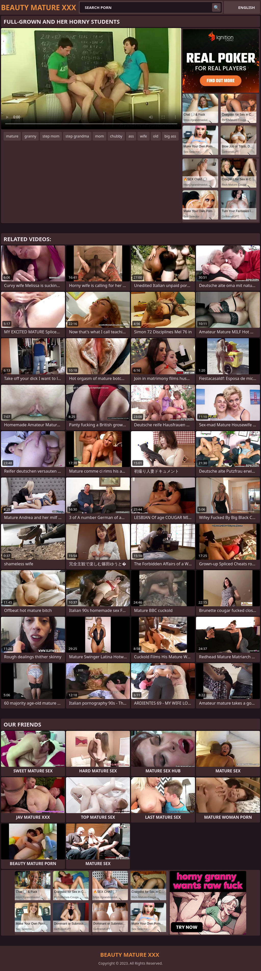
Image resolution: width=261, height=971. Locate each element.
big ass (170, 136)
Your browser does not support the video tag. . (91, 78)
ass (131, 136)
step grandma (77, 136)
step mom (50, 136)
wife (143, 136)
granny (30, 136)
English (246, 7)
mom (99, 136)
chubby (116, 136)
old (156, 136)
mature (12, 136)
